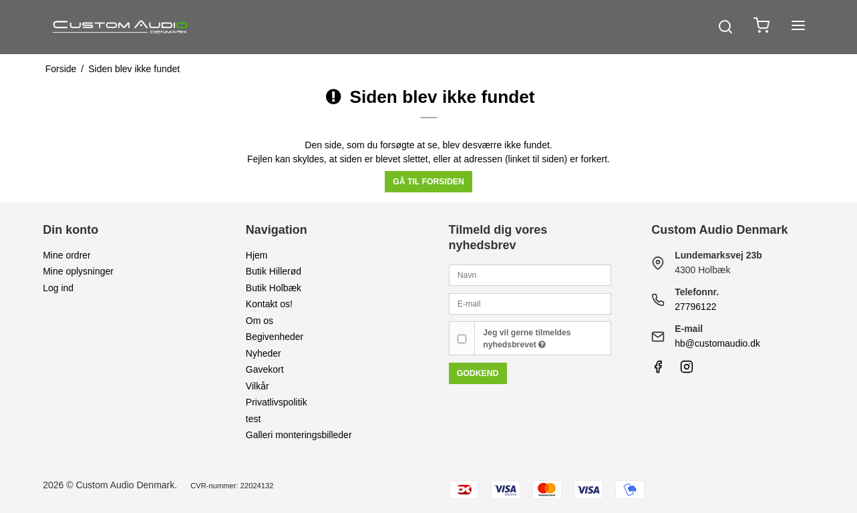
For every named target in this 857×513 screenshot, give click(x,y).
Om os (259, 320)
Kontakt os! (269, 304)
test (253, 418)
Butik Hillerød (273, 271)
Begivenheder (274, 336)
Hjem (257, 255)
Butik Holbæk (273, 288)
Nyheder (263, 353)
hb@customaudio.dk (717, 343)
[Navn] (530, 274)
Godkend (478, 373)
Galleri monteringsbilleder (299, 435)
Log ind (58, 288)
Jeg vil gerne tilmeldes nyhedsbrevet (526, 338)
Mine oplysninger (78, 271)
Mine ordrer (67, 255)
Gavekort (265, 369)
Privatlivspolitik (276, 402)
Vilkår (257, 386)
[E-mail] (530, 303)
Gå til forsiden (428, 181)
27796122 (695, 306)
